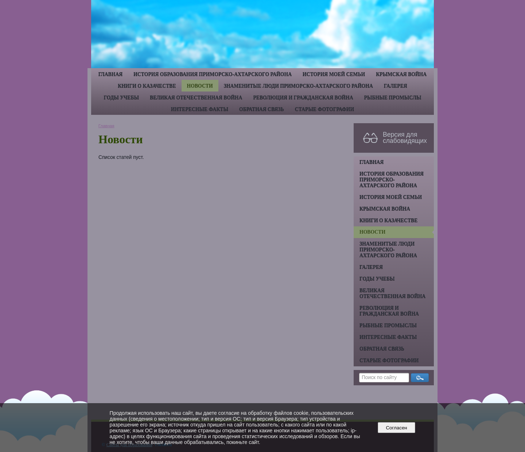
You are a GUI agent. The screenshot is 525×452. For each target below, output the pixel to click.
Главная (110, 74)
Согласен (396, 427)
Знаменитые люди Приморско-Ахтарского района (298, 86)
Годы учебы (121, 97)
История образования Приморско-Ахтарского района (212, 74)
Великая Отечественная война (196, 97)
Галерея (395, 86)
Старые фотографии (324, 109)
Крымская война (401, 74)
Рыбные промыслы (392, 97)
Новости (200, 86)
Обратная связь (261, 109)
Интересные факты (199, 109)
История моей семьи (334, 74)
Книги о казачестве (147, 86)
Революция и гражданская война (303, 97)
